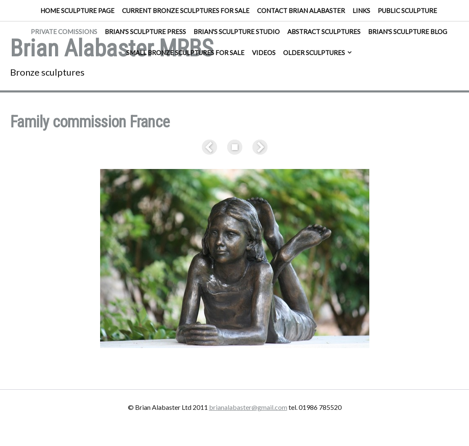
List (235, 147)
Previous (211, 147)
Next (258, 147)
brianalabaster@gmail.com (248, 407)
